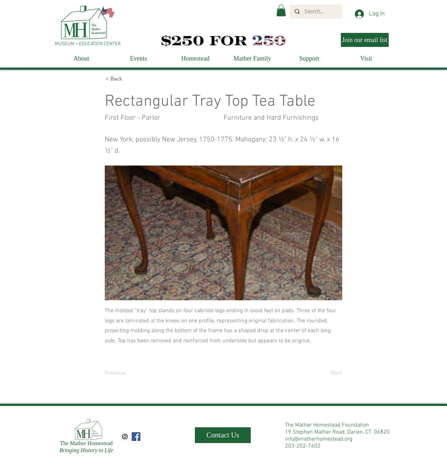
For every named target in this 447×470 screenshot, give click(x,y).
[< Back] (128, 79)
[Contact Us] (223, 435)
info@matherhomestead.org (318, 439)
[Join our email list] (365, 40)
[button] (281, 10)
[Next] (324, 373)
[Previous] (128, 373)
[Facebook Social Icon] (136, 436)
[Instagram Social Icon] (124, 436)
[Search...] (315, 12)
